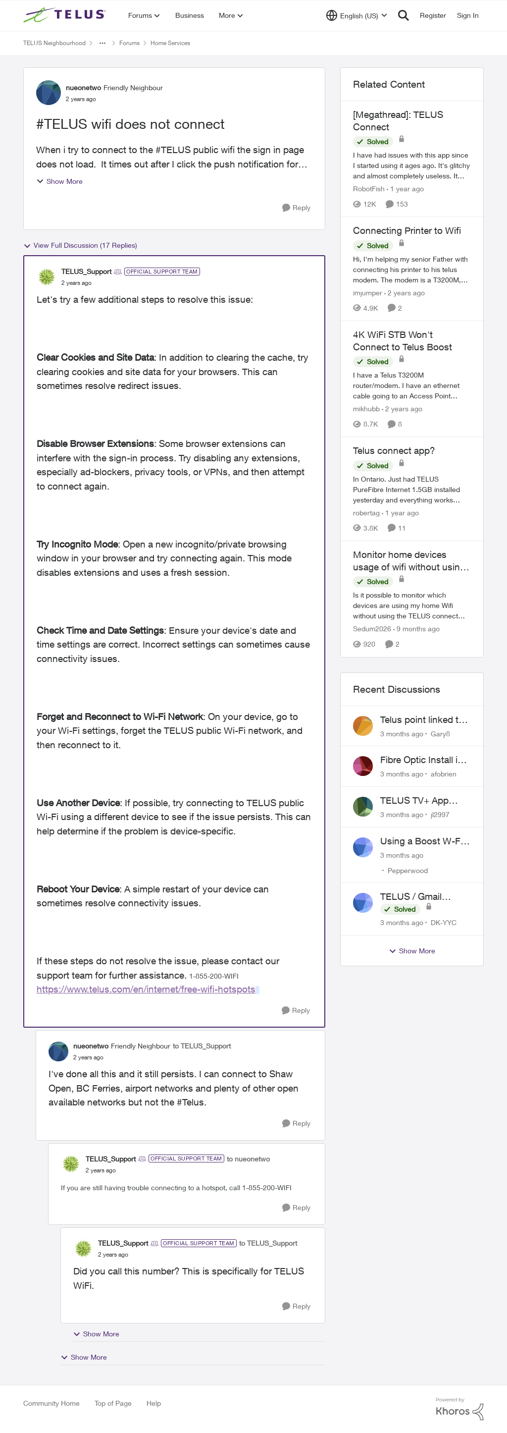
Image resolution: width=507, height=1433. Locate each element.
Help (154, 1403)
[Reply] (296, 208)
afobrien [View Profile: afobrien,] (443, 774)
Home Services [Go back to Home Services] (170, 43)
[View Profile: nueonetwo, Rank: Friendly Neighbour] (48, 92)
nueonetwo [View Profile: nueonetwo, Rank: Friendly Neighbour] (83, 87)
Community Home (51, 1403)
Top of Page (113, 1403)
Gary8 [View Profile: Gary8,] (440, 733)
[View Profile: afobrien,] (363, 766)
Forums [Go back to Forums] (129, 43)
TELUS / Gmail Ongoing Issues (413, 897)
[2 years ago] (404, 292)
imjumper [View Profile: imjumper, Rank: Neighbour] (367, 292)
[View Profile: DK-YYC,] (363, 903)
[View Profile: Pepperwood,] (363, 847)
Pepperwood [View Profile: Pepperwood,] (408, 870)
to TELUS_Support (202, 1046)
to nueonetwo (248, 1159)
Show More (59, 181)
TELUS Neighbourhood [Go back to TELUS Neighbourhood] (54, 43)
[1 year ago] (405, 188)
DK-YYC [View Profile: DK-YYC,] (443, 922)
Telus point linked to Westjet (422, 720)
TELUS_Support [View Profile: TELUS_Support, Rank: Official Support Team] (86, 271)
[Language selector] (357, 15)
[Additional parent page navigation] (102, 43)
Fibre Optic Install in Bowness (421, 760)
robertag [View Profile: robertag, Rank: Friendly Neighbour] (366, 512)
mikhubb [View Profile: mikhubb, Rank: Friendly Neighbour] (366, 408)
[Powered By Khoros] (460, 1409)
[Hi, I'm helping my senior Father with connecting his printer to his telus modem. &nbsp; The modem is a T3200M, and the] (412, 269)
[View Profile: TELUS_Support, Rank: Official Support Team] (46, 277)
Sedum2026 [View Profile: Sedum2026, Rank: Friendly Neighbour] (372, 629)
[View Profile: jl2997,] (363, 807)
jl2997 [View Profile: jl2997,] (440, 814)
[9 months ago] (416, 629)
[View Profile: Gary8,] (363, 726)
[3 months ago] (401, 733)
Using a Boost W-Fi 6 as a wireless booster (425, 841)
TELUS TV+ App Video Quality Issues (423, 801)
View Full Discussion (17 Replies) (80, 245)
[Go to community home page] (65, 15)
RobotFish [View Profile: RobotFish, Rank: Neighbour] (369, 188)
